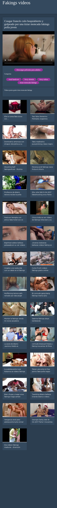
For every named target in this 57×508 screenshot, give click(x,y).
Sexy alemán (29, 79)
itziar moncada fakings (28, 83)
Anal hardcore (14, 79)
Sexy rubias (43, 79)
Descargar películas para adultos (28, 70)
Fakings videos (16, 2)
